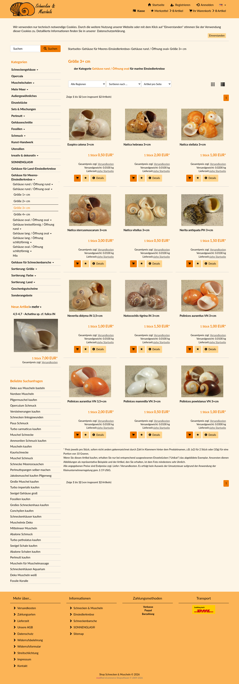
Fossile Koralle (19, 580)
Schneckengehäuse (24, 69)
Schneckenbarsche (83, 621)
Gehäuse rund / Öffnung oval (32, 189)
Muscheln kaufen (21, 446)
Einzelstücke (19, 102)
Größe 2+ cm (22, 201)
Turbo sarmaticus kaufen (25, 429)
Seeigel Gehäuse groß (23, 493)
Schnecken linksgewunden (26, 417)
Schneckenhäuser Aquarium (27, 569)
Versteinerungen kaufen (25, 411)
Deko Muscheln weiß (23, 575)
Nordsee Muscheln (22, 393)
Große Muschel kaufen (24, 481)
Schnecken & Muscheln (86, 608)
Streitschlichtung (25, 653)
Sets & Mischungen (23, 109)
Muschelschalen (22, 82)
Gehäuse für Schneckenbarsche (32, 262)
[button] (222, 5)
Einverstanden (217, 35)
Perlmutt (18, 115)
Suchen (50, 48)
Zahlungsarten (24, 614)
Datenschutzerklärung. (111, 31)
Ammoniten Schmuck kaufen (28, 440)
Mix (15, 255)
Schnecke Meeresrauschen (27, 464)
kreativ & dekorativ (24, 155)
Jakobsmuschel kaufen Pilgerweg (30, 475)
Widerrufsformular (27, 646)
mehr (35, 307)
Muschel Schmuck (21, 458)
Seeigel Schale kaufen (23, 545)
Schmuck (18, 135)
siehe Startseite (105, 171)
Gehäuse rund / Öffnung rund (33, 184)
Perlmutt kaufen (20, 557)
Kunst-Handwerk (22, 142)
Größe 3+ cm (22, 207)
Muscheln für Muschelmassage (29, 563)
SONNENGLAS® (22, 162)
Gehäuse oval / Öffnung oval (32, 220)
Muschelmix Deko (21, 522)
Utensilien (17, 149)
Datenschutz (23, 633)
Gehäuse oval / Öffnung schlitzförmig (28, 248)
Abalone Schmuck (21, 534)
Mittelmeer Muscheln (23, 528)
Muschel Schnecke (22, 434)
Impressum (22, 659)
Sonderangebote (21, 295)
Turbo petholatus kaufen (25, 540)
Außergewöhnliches (24, 96)
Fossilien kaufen (20, 499)
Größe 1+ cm (22, 194)
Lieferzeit (21, 621)
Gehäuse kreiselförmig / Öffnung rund (33, 226)
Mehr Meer (19, 89)
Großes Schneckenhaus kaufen (29, 505)
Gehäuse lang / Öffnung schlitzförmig (28, 240)
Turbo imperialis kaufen (25, 487)
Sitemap (76, 633)
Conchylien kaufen (22, 510)
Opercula (17, 76)
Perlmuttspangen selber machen (30, 469)
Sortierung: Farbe (23, 275)
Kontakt (20, 665)
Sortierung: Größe (24, 268)
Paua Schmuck (19, 423)
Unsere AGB (23, 627)
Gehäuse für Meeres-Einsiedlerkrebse (24, 177)
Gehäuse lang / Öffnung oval (32, 233)
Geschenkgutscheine (24, 288)
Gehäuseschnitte (22, 122)
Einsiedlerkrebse (81, 614)
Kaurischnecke (19, 452)
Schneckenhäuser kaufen (25, 516)
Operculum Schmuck (23, 405)
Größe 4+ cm (22, 214)
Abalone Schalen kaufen (25, 551)
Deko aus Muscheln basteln (27, 388)
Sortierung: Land (23, 282)
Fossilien (18, 129)
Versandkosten (50, 362)
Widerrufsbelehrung (28, 640)
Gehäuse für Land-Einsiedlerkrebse (33, 168)
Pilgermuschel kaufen (23, 399)
